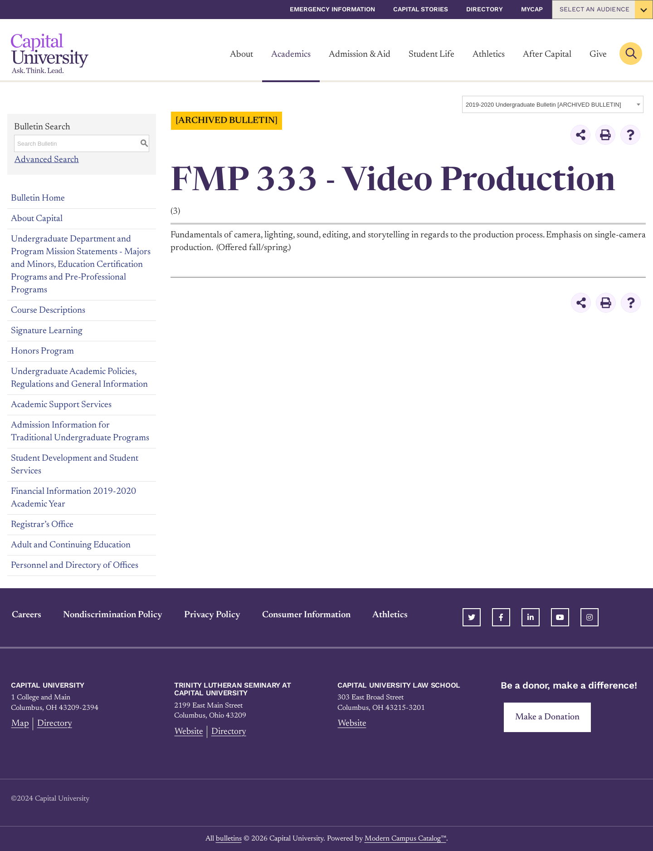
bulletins (229, 838)
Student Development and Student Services (74, 464)
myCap (532, 9)
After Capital (547, 54)
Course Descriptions (48, 310)
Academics (291, 54)
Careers (25, 614)
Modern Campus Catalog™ (405, 838)
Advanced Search (46, 159)
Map (20, 723)
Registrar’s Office (42, 524)
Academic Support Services (61, 404)
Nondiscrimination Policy (111, 614)
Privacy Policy (211, 614)
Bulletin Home (38, 197)
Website (189, 731)
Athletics (489, 54)
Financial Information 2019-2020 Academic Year (73, 497)
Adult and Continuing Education (71, 544)
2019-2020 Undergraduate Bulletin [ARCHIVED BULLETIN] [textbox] (543, 104)
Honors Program (42, 350)
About (241, 54)
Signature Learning (47, 330)
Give (598, 54)
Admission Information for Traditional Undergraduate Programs (80, 431)
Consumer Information (305, 614)
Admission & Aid (359, 54)
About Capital (37, 218)
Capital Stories (420, 9)
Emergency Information (332, 9)
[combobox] (552, 104)
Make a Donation (547, 717)
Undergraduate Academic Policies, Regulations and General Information (79, 378)
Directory (484, 9)
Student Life (431, 54)
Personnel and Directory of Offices (74, 565)
